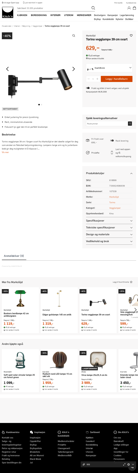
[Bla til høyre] (73, 68)
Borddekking (92, 444)
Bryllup (97, 19)
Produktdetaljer (95, 173)
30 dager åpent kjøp (10, 2)
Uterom (89, 451)
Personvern (119, 458)
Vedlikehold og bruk (97, 241)
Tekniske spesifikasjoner (100, 227)
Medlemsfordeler (66, 441)
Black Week (35, 458)
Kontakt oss (7, 437)
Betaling (6, 458)
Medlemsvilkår (65, 455)
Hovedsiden (7, 26)
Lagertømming (127, 15)
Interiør (17, 26)
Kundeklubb (108, 19)
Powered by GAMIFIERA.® (12, 266)
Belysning (26, 26)
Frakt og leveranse (11, 455)
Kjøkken (89, 437)
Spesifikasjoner (95, 220)
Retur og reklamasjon (12, 448)
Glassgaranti (64, 448)
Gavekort (90, 441)
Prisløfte (95, 152)
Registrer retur (9, 451)
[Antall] (93, 79)
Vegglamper (37, 26)
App (115, 448)
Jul (31, 462)
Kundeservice (131, 3)
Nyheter (119, 19)
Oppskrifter (35, 441)
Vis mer (5, 152)
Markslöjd (90, 35)
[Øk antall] (97, 79)
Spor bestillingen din (11, 462)
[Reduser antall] (88, 79)
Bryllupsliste (36, 448)
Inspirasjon (35, 437)
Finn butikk (118, 3)
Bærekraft (119, 441)
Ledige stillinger (121, 444)
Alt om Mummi (37, 455)
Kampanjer (112, 15)
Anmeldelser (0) (14, 256)
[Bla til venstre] (7, 68)
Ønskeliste (35, 451)
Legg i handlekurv (117, 79)
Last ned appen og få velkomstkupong (123, 153)
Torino (112, 202)
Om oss (117, 437)
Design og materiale (97, 234)
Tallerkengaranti (65, 451)
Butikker (129, 19)
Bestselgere (100, 15)
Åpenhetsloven (121, 462)
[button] (131, 35)
